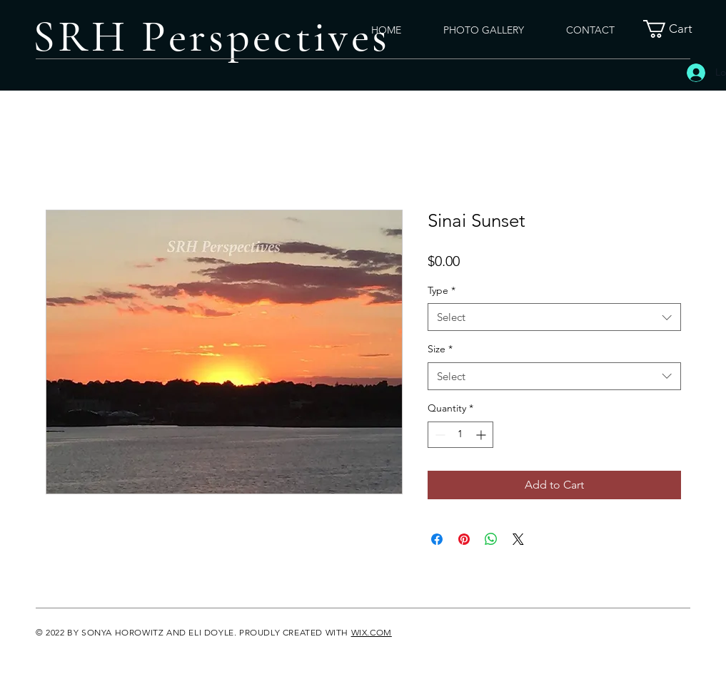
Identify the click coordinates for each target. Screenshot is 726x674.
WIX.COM (371, 632)
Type (441, 290)
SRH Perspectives (211, 36)
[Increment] (482, 434)
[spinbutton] (460, 434)
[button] (676, 29)
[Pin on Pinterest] (464, 539)
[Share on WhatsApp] (491, 539)
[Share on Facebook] (436, 539)
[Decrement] (439, 434)
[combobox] (554, 317)
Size (440, 348)
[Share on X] (518, 539)
